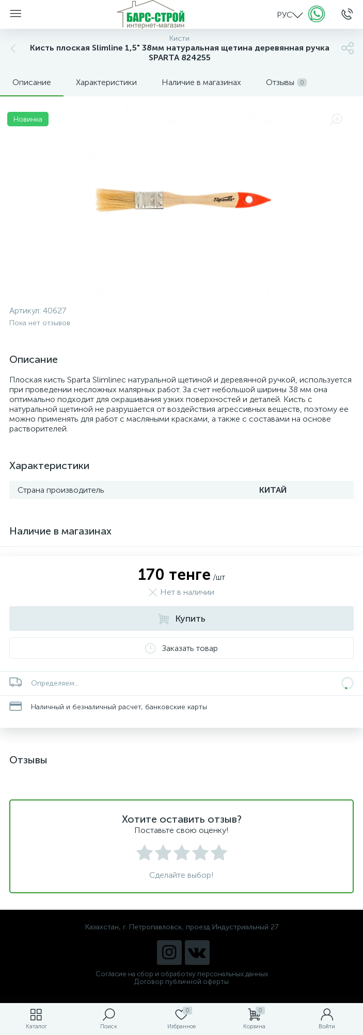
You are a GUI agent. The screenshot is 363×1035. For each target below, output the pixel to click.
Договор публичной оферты (181, 982)
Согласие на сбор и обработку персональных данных (182, 974)
